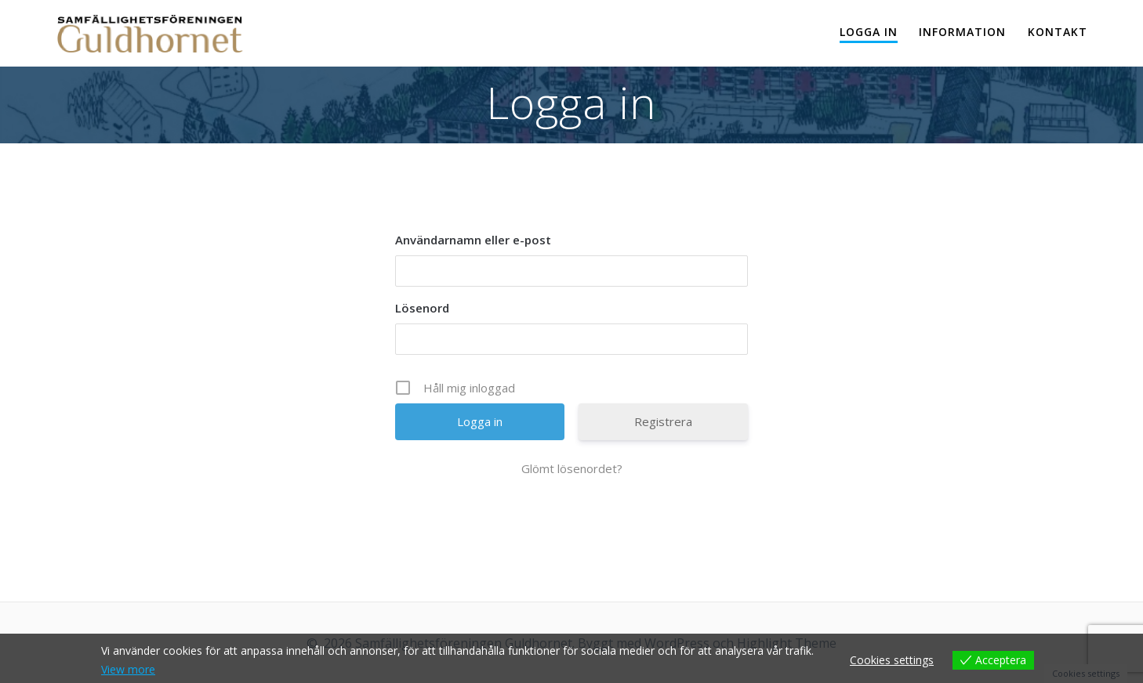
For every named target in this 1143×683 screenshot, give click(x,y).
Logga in (869, 31)
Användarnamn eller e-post (473, 240)
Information (962, 31)
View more (128, 669)
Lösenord (422, 308)
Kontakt (1057, 31)
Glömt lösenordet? (571, 468)
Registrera (663, 421)
